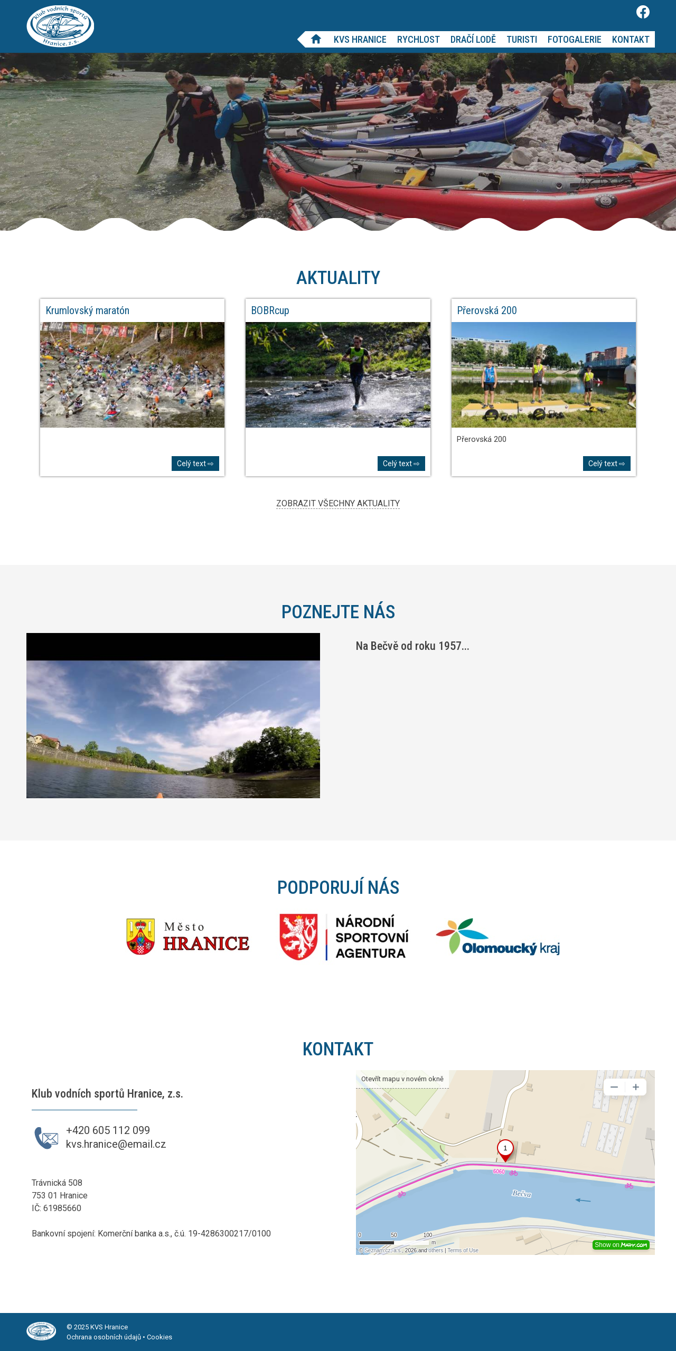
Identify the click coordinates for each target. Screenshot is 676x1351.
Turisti (521, 39)
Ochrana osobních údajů (104, 1337)
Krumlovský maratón (87, 310)
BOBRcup (270, 310)
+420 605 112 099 (108, 1130)
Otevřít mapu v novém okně (402, 1079)
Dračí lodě (473, 39)
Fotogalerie (575, 39)
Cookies (159, 1337)
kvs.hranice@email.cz (116, 1144)
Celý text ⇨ (195, 463)
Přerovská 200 (487, 310)
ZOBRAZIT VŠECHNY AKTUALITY (338, 503)
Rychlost (418, 39)
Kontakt (631, 39)
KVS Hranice (360, 39)
